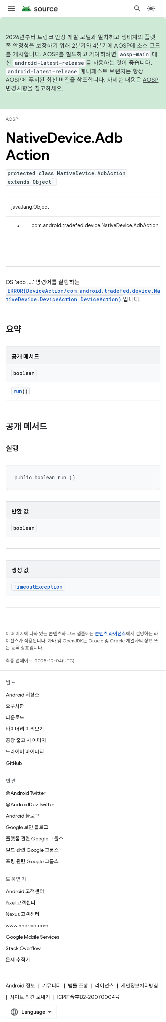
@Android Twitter (25, 793)
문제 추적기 (18, 959)
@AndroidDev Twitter (30, 804)
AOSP (12, 119)
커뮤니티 (51, 986)
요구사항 (15, 706)
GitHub (14, 763)
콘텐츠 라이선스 (110, 634)
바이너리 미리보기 (25, 729)
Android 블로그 (22, 816)
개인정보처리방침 (139, 986)
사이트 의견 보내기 (30, 997)
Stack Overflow (23, 948)
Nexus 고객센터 (22, 914)
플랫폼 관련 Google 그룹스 (34, 838)
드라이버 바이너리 (25, 752)
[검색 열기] (137, 8)
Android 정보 (20, 986)
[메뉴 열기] (11, 8)
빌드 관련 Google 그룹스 (32, 850)
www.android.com (27, 925)
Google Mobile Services (32, 937)
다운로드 (15, 717)
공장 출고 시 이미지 (26, 740)
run (17, 391)
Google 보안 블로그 (27, 827)
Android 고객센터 (25, 891)
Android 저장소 (22, 695)
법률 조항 (78, 986)
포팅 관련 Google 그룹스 (32, 861)
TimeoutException (38, 586)
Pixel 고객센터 (20, 903)
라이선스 (104, 986)
